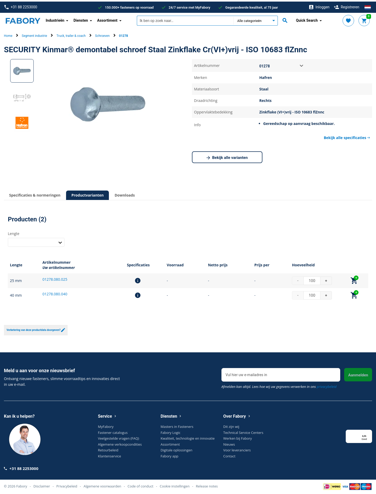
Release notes (207, 484)
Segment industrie (34, 34)
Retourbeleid (108, 448)
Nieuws (229, 442)
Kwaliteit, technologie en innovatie (188, 436)
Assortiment (170, 442)
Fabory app (169, 454)
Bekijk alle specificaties (347, 136)
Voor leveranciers (237, 448)
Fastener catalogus (113, 431)
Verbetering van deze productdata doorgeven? (36, 328)
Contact (229, 454)
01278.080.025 (54, 277)
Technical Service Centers (243, 431)
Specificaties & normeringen (34, 193)
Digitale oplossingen (176, 448)
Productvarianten (87, 193)
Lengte (13, 231)
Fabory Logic (170, 431)
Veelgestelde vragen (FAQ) (118, 436)
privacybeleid (327, 385)
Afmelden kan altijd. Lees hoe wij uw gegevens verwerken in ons (279, 385)
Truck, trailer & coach (71, 34)
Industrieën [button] (55, 19)
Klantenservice (109, 454)
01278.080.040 (54, 292)
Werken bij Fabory (237, 436)
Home (8, 34)
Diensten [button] (80, 19)
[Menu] (369, 431)
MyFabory (106, 425)
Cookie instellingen (175, 484)
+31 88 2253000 (20, 5)
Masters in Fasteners (177, 425)
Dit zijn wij (231, 425)
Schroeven (102, 34)
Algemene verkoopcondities (120, 442)
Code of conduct (140, 484)
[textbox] (185, 19)
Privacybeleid (66, 484)
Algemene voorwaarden (102, 484)
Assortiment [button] (107, 19)
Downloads (125, 193)
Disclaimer (41, 484)
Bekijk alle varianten (227, 156)
